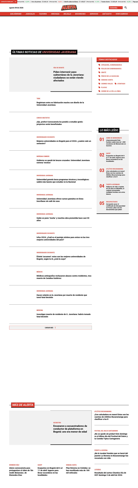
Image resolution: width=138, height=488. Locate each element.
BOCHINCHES (80, 14)
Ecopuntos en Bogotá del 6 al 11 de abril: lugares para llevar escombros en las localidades (115, 159)
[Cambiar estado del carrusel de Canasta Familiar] (15, 1)
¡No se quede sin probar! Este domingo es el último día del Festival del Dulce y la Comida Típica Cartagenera (111, 373)
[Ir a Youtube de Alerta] (75, 469)
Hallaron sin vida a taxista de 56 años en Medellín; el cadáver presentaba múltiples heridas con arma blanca (115, 190)
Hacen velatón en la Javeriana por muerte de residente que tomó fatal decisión (62, 296)
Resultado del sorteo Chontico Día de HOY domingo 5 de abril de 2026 (110, 410)
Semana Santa (107, 80)
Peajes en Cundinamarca (111, 69)
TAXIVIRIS (43, 14)
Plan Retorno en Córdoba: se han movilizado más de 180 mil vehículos (78, 407)
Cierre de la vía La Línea (111, 91)
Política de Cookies (107, 485)
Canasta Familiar (7, 1)
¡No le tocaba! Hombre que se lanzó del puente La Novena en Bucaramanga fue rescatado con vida (111, 392)
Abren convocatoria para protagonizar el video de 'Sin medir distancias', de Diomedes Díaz (21, 408)
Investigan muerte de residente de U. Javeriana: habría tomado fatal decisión (64, 315)
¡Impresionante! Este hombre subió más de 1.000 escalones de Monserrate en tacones (116, 143)
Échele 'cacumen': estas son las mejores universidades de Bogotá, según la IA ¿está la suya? (61, 258)
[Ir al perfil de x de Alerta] (55, 469)
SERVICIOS (94, 14)
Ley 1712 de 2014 (122, 485)
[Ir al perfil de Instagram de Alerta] (68, 469)
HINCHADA (55, 14)
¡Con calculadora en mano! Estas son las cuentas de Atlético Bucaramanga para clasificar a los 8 (115, 174)
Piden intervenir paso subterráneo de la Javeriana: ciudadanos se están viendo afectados (68, 76)
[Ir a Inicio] (69, 8)
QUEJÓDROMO (15, 14)
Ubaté (103, 73)
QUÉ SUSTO (106, 14)
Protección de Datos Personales (86, 485)
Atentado (121, 84)
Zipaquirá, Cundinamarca (111, 65)
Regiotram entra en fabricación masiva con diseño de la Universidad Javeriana (60, 104)
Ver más (122, 434)
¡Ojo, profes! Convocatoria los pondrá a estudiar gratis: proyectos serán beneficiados (60, 123)
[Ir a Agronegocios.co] (53, 433)
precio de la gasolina (110, 76)
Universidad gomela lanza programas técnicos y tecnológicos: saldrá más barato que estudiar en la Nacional (63, 181)
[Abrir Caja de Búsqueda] (126, 7)
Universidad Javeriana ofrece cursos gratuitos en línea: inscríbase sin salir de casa (60, 200)
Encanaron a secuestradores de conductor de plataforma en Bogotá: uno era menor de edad (70, 366)
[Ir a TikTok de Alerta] (82, 469)
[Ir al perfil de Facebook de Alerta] (48, 469)
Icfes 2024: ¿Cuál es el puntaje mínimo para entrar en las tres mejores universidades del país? (63, 238)
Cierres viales (107, 84)
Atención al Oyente (66, 485)
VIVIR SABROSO (122, 14)
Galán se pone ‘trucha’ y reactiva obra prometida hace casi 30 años (63, 219)
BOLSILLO (67, 14)
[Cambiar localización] (116, 7)
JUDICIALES (30, 14)
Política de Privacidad (49, 485)
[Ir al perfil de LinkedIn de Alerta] (61, 469)
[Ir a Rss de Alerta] (89, 469)
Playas (104, 88)
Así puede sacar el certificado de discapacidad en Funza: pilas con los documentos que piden (115, 207)
